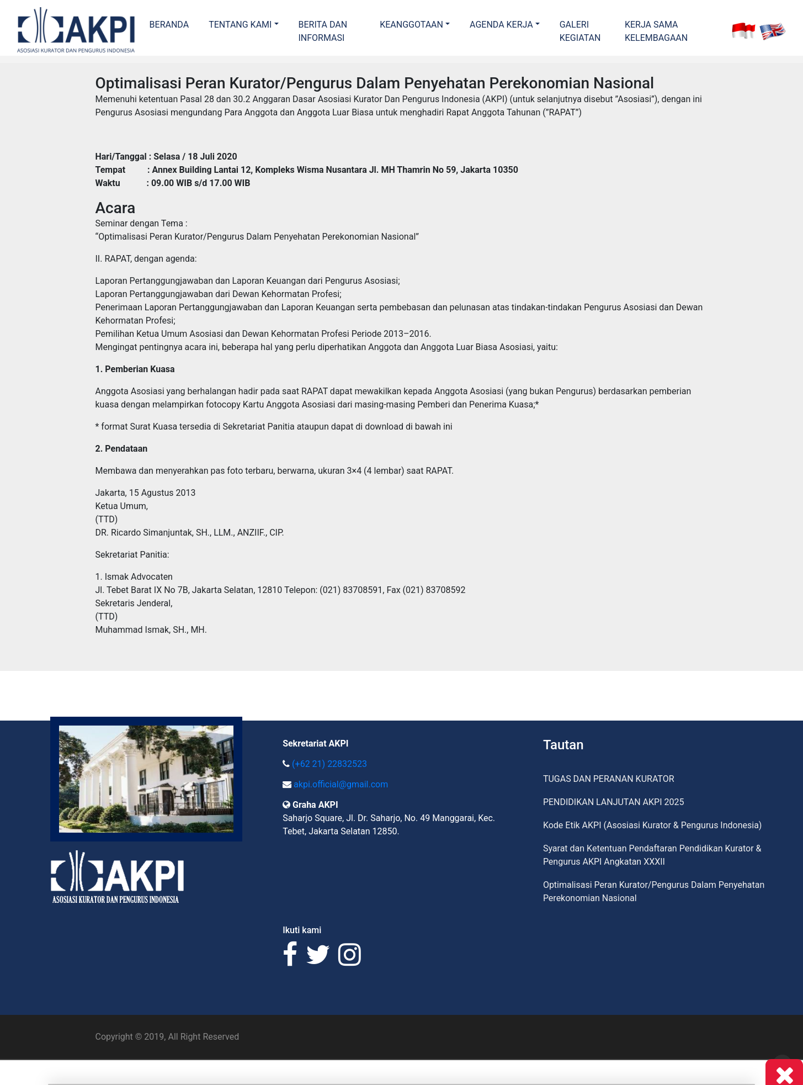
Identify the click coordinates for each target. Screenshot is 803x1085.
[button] (243, 25)
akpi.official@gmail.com (341, 784)
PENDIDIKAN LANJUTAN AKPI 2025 (613, 802)
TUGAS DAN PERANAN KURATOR (608, 779)
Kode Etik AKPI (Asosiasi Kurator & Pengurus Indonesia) (652, 825)
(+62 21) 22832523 (329, 764)
